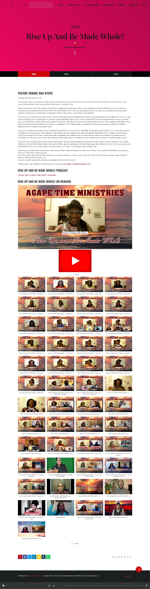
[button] (77, 274)
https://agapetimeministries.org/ (79, 164)
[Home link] (41, 5)
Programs (75, 27)
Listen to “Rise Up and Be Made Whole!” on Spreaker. (37, 175)
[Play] (18, 5)
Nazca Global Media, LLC (35, 576)
